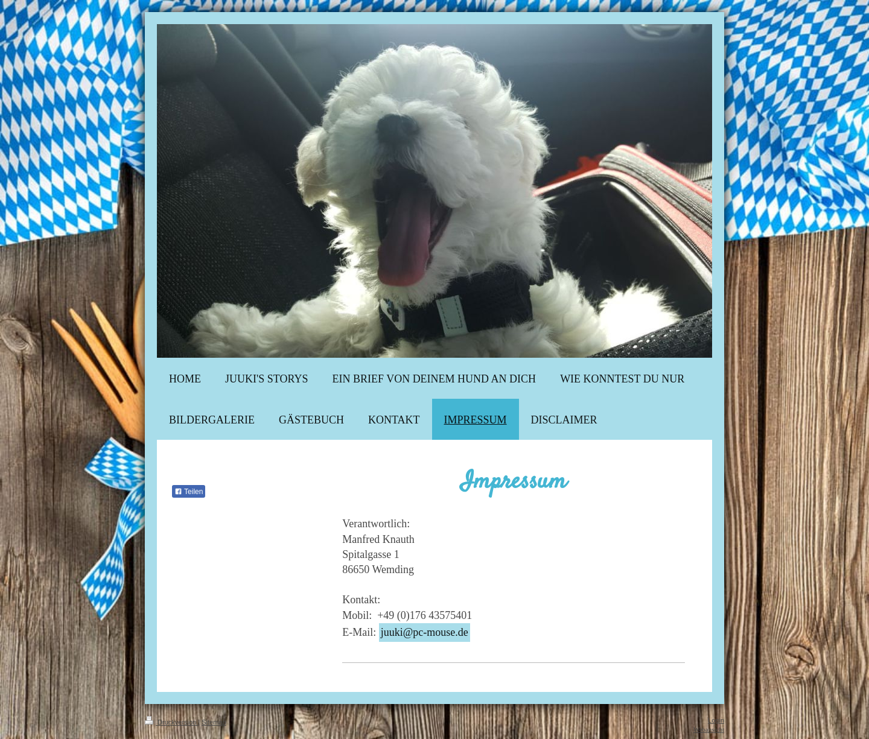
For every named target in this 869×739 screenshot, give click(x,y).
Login (716, 720)
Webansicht (708, 729)
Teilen (188, 491)
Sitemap (214, 722)
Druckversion (171, 722)
